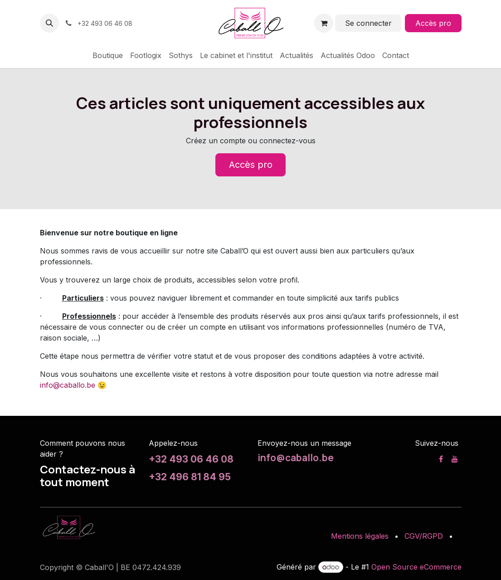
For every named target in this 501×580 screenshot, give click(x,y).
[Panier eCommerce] (323, 23)
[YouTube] (455, 458)
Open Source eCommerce (416, 566)
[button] (49, 23)
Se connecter (368, 23)
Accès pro (433, 23)
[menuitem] (107, 55)
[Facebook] (441, 458)
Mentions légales (360, 536)
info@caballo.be (67, 385)
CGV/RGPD (423, 536)
